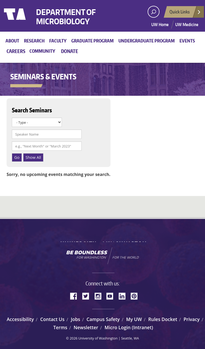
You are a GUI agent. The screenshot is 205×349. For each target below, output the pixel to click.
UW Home (160, 24)
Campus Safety (103, 319)
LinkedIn (123, 295)
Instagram (99, 295)
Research (34, 41)
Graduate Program (92, 41)
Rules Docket (162, 319)
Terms (60, 327)
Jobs (75, 319)
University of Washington (25, 20)
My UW (134, 319)
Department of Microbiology (72, 18)
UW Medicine (186, 24)
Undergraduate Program (146, 41)
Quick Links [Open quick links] (185, 13)
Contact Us (52, 319)
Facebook (75, 295)
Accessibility (20, 319)
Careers (16, 51)
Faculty (58, 41)
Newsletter (86, 327)
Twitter (87, 295)
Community (42, 51)
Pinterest (136, 295)
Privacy (192, 319)
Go (16, 157)
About (12, 41)
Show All (33, 157)
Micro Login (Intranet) (128, 327)
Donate (69, 51)
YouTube (111, 295)
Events (187, 41)
